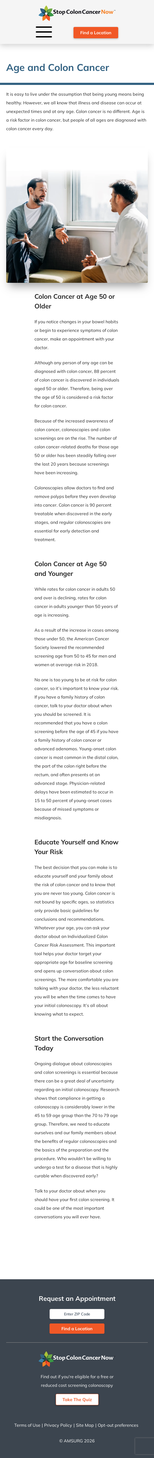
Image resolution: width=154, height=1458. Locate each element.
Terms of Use (27, 1425)
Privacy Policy (58, 1425)
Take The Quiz (77, 1399)
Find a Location (95, 32)
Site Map (85, 1425)
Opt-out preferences (118, 1425)
